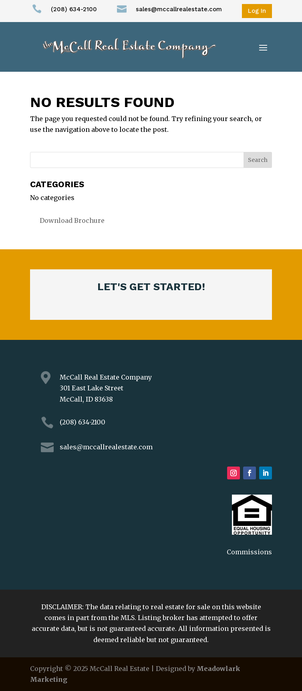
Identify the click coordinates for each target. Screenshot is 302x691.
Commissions (249, 552)
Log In (257, 10)
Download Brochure (72, 220)
